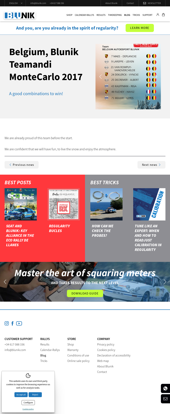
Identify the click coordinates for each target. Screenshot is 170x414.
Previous (100, 76)
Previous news (21, 165)
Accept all (21, 394)
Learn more (139, 28)
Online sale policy (78, 361)
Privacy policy (105, 344)
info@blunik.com (38, 3)
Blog (127, 14)
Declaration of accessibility (113, 355)
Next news (151, 165)
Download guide (85, 293)
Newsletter (154, 3)
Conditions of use (78, 355)
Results (101, 14)
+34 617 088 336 (57, 3)
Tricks (136, 14)
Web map (103, 361)
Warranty (72, 350)
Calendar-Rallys (84, 14)
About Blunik (111, 3)
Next (156, 76)
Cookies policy (106, 350)
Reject (35, 394)
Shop (69, 14)
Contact (130, 3)
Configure (28, 402)
